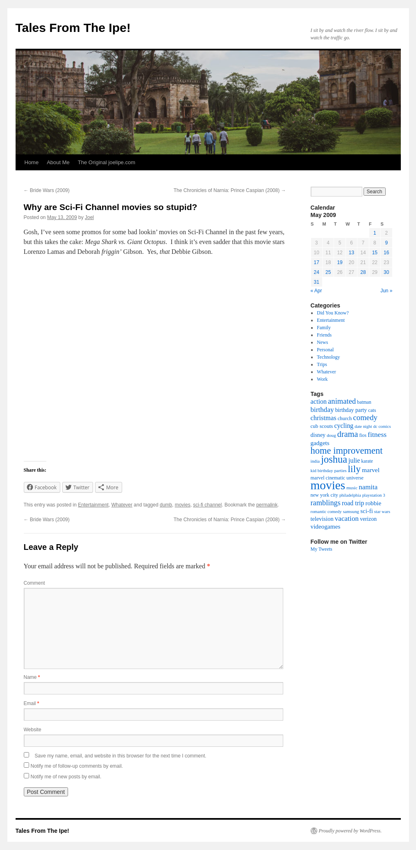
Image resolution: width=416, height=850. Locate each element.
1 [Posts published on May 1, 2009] (374, 233)
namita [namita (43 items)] (368, 487)
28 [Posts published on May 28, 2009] (363, 272)
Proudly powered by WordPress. (350, 831)
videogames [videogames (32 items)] (326, 526)
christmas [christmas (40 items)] (323, 418)
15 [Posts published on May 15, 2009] (374, 252)
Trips (322, 364)
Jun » (386, 291)
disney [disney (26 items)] (318, 435)
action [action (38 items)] (319, 401)
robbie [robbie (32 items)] (373, 503)
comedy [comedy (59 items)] (365, 417)
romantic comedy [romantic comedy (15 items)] (326, 511)
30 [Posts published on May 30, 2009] (386, 272)
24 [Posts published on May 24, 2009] (316, 272)
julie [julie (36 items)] (354, 460)
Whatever (121, 505)
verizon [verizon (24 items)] (368, 519)
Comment (34, 583)
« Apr (316, 291)
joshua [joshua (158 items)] (334, 459)
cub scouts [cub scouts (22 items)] (322, 426)
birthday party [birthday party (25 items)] (351, 410)
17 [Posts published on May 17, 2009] (316, 262)
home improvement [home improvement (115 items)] (347, 450)
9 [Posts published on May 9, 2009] (386, 243)
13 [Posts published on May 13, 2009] (351, 252)
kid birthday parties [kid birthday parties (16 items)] (329, 470)
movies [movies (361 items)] (328, 485)
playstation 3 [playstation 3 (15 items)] (373, 495)
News (322, 342)
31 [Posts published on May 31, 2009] (316, 282)
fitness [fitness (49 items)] (377, 434)
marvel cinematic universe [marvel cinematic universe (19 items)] (337, 478)
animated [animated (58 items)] (342, 401)
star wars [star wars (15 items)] (382, 511)
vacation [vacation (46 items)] (347, 518)
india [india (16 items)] (315, 461)
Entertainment (93, 505)
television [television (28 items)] (322, 518)
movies (182, 505)
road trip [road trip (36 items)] (353, 503)
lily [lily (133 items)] (354, 468)
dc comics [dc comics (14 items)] (382, 426)
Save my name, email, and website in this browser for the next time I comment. (121, 756)
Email (31, 703)
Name (32, 677)
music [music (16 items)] (351, 487)
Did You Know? (333, 313)
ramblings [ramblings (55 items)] (326, 503)
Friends (324, 335)
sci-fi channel (207, 505)
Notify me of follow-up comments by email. (77, 766)
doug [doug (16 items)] (331, 435)
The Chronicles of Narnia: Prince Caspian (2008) (229, 190)
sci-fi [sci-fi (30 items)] (366, 511)
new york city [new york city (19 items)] (324, 495)
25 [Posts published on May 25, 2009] (328, 272)
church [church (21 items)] (345, 418)
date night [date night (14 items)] (363, 426)
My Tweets (321, 549)
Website (32, 729)
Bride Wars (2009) (47, 190)
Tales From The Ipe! (73, 27)
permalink (266, 505)
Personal (325, 350)
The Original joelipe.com (106, 162)
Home (32, 162)
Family (324, 327)
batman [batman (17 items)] (364, 402)
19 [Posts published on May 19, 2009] (339, 262)
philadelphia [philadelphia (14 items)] (350, 495)
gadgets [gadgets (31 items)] (320, 443)
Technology (328, 357)
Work (322, 379)
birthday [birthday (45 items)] (322, 410)
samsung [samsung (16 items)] (351, 511)
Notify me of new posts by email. (66, 777)
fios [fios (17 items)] (362, 435)
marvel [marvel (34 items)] (371, 469)
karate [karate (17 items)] (367, 461)
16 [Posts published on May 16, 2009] (386, 252)
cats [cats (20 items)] (372, 410)
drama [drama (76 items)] (347, 434)
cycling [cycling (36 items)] (343, 425)
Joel (89, 217)
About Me (58, 162)
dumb (166, 505)
